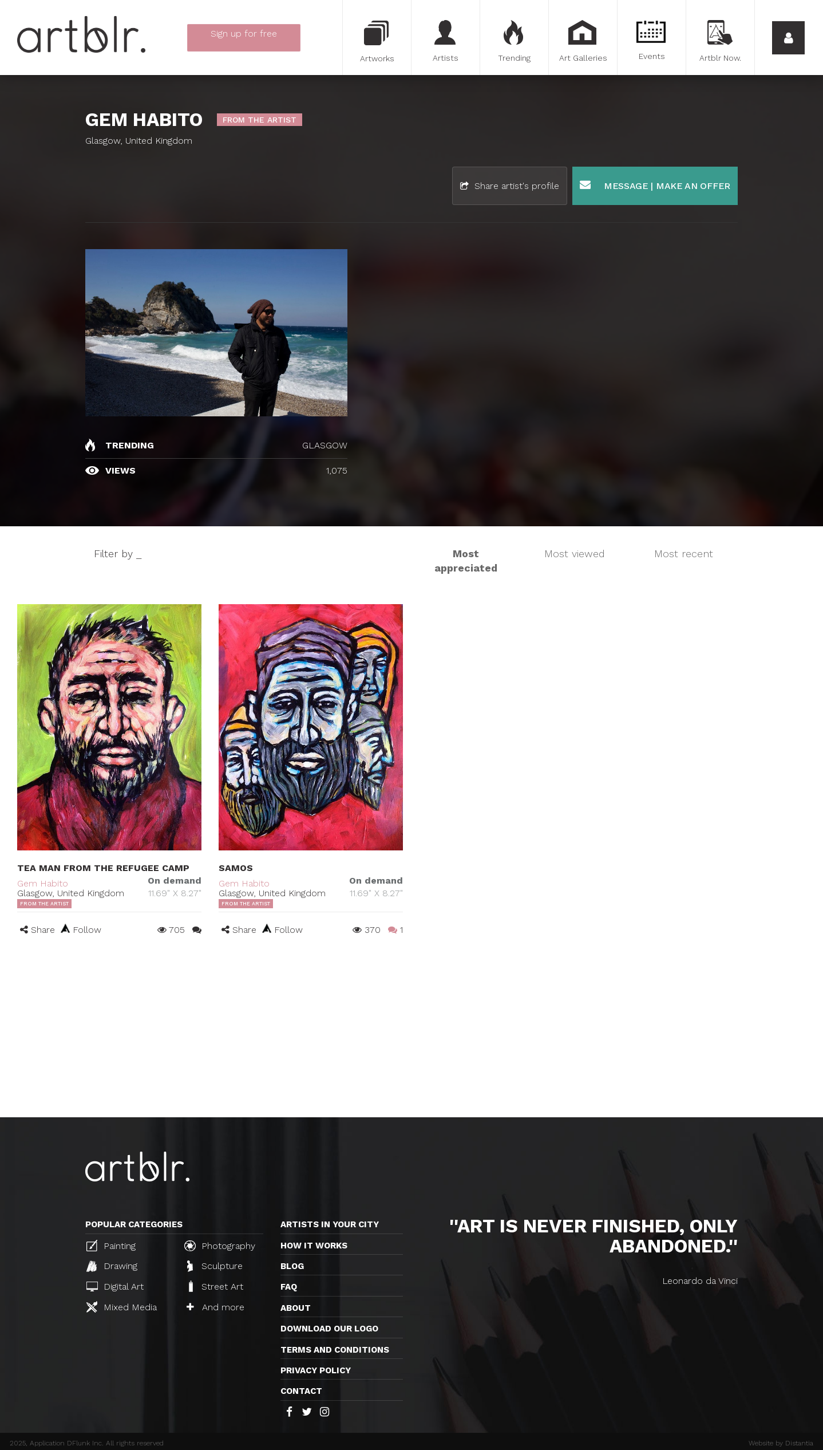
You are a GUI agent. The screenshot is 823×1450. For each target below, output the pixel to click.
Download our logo (329, 1328)
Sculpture (215, 1266)
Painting (111, 1245)
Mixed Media (121, 1307)
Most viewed (574, 553)
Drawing (111, 1266)
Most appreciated (465, 560)
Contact (301, 1391)
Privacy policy (315, 1370)
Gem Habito (42, 883)
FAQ (288, 1287)
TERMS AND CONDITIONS (334, 1350)
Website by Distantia (781, 1443)
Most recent (683, 553)
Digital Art (115, 1286)
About (295, 1308)
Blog (292, 1266)
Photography (219, 1245)
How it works (313, 1245)
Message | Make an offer (655, 185)
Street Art (215, 1286)
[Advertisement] (411, 1031)
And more (215, 1307)
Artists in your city (329, 1224)
